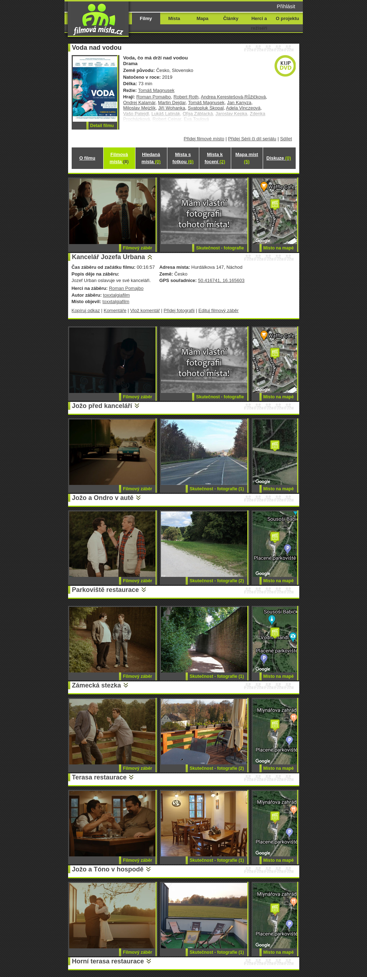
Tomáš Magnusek (156, 90)
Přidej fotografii (179, 310)
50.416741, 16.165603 (221, 280)
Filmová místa (119, 158)
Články (230, 18)
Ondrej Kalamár (139, 102)
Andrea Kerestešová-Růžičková (233, 96)
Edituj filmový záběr (219, 310)
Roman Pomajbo (153, 96)
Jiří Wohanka (171, 108)
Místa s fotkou (183, 158)
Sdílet (286, 138)
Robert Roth (186, 96)
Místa (174, 18)
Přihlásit (286, 6)
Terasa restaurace (99, 777)
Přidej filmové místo (204, 138)
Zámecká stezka (96, 685)
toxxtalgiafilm (116, 295)
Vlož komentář (145, 310)
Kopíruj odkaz (86, 310)
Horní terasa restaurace (108, 961)
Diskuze (278, 158)
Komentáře (115, 310)
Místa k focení (215, 158)
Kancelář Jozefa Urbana (108, 257)
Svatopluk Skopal (206, 108)
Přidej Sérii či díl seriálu (252, 138)
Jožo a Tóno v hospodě (108, 869)
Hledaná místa (151, 158)
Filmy (146, 18)
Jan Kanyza (239, 102)
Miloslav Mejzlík (139, 108)
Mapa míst (246, 158)
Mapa (202, 18)
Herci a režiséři (259, 23)
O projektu (287, 18)
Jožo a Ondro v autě (103, 497)
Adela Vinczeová (243, 108)
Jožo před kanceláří (102, 405)
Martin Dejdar (172, 102)
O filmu (87, 158)
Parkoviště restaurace (105, 589)
